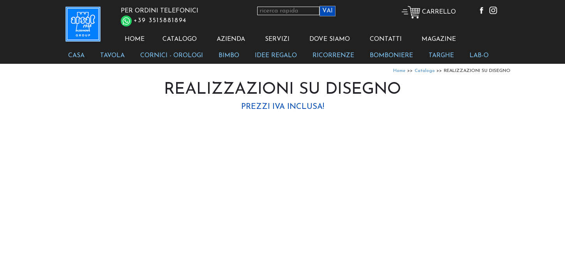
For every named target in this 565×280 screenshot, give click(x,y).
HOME (135, 39)
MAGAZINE (439, 39)
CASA (76, 55)
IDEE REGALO (276, 55)
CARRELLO (428, 12)
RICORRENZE (333, 55)
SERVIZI (277, 39)
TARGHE (441, 55)
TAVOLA (112, 55)
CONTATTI (386, 39)
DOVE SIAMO (329, 39)
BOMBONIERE (391, 55)
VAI (327, 11)
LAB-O (479, 55)
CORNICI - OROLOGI (171, 55)
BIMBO (229, 55)
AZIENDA (231, 39)
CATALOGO (179, 39)
